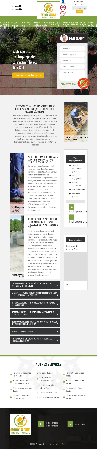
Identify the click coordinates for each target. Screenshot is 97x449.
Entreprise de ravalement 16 (37, 25)
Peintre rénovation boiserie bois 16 (6, 25)
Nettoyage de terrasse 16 (91, 25)
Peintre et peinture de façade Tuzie (21, 397)
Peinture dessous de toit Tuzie (75, 397)
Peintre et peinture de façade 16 (22, 27)
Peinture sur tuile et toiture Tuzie (46, 386)
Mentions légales (60, 444)
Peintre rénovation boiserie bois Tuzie (19, 382)
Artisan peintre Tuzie (47, 392)
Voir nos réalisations (28, 75)
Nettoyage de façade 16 (83, 24)
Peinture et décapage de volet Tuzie (21, 374)
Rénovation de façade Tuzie (73, 374)
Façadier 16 (29, 23)
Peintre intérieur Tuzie (48, 397)
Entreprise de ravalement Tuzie (45, 379)
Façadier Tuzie (44, 373)
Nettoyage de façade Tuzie (73, 389)
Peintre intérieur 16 (58, 24)
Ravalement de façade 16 (74, 24)
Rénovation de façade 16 (66, 24)
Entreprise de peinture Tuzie (21, 389)
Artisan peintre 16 (51, 24)
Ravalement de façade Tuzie (73, 382)
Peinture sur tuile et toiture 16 (45, 26)
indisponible (16, 6)
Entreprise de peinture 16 (15, 25)
